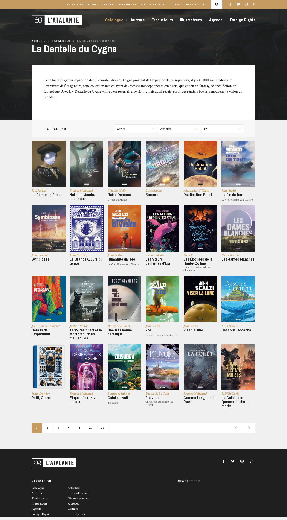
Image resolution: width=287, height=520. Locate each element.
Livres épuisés (76, 517)
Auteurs (138, 20)
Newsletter (195, 4)
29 (102, 431)
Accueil (39, 41)
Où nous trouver (132, 4)
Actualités (75, 4)
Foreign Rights (242, 20)
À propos (157, 4)
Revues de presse (101, 4)
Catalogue (114, 20)
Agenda (216, 20)
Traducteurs (162, 20)
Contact (175, 4)
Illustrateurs (191, 20)
